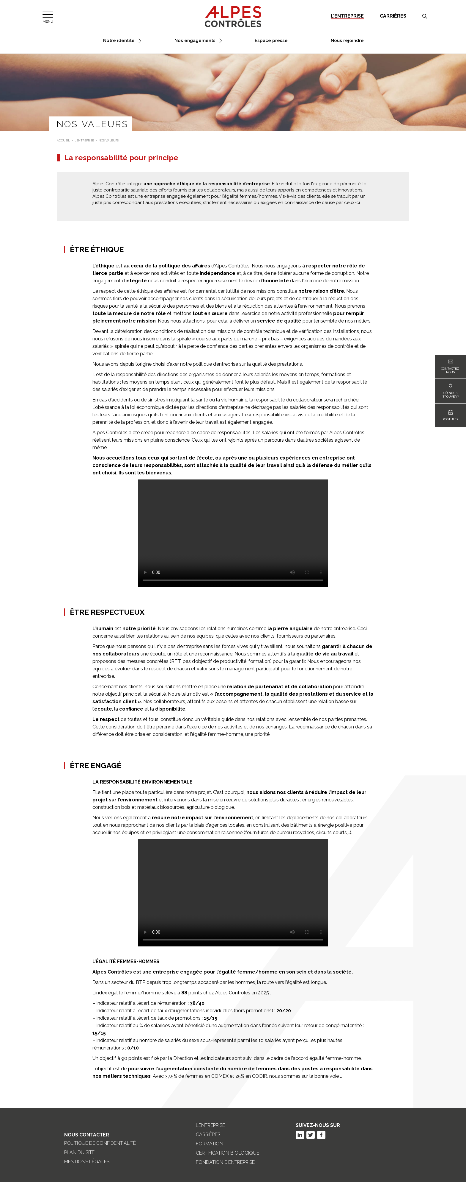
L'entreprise (347, 16)
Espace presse (271, 40)
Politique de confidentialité (100, 1143)
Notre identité (119, 40)
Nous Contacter (86, 1135)
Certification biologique (227, 1153)
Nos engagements (194, 40)
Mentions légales (86, 1161)
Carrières (393, 16)
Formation (209, 1143)
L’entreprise (84, 140)
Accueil (63, 140)
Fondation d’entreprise (225, 1162)
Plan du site (79, 1152)
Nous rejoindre (347, 40)
